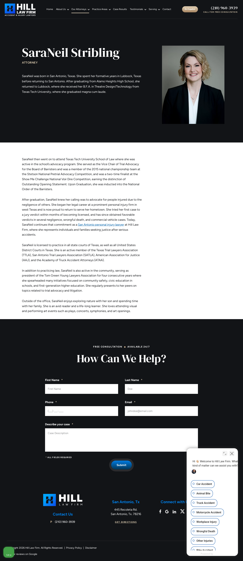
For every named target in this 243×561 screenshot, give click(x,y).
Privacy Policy (74, 547)
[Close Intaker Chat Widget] (232, 453)
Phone (51, 402)
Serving (153, 9)
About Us (61, 9)
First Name (54, 380)
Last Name (133, 380)
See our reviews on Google (22, 554)
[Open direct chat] (224, 453)
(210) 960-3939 (224, 8)
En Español (190, 9)
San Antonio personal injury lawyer (101, 224)
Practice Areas (99, 9)
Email (130, 402)
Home (49, 9)
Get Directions (126, 522)
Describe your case (59, 424)
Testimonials (136, 9)
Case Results (120, 9)
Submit (121, 465)
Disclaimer (91, 547)
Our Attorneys (78, 9)
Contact (167, 9)
